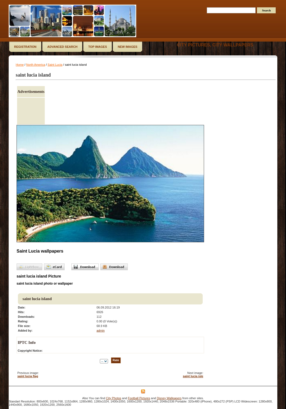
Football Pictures (139, 398)
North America (35, 64)
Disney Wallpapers (169, 398)
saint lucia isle (193, 376)
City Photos (113, 398)
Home (20, 64)
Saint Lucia (54, 64)
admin (101, 330)
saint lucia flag (27, 376)
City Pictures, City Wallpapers (215, 45)
